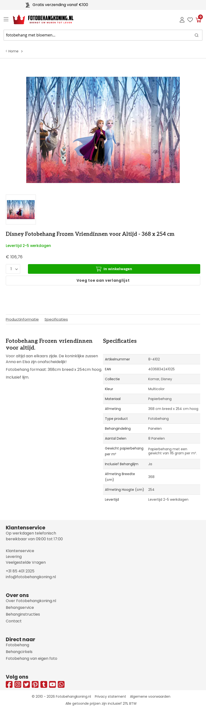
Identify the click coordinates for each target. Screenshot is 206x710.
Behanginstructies (23, 614)
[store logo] (39, 19)
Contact (14, 621)
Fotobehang (17, 645)
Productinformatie (22, 319)
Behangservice (20, 607)
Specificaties (56, 319)
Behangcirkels (19, 651)
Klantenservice (20, 551)
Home (13, 51)
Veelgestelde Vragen (26, 562)
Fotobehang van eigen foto (31, 658)
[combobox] (103, 35)
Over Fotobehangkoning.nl (31, 601)
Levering (14, 556)
